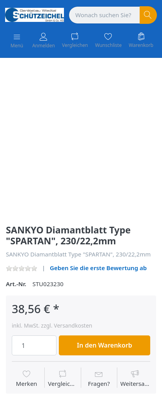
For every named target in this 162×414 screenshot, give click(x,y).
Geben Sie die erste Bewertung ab (98, 268)
